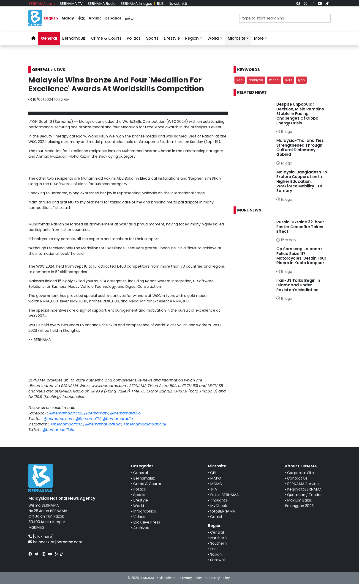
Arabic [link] (95, 18)
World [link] (213, 38)
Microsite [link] (236, 38)
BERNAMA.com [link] (41, 3)
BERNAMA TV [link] (71, 3)
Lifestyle (140, 500)
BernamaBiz (144, 478)
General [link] (49, 38)
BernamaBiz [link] (74, 38)
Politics (139, 489)
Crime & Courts (147, 483)
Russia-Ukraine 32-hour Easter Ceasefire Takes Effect (300, 226)
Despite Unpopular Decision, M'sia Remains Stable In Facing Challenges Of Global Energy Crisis (300, 113)
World (138, 505)
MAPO (215, 478)
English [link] (51, 18)
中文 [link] (81, 18)
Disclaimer (167, 578)
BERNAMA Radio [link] (101, 3)
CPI (213, 472)
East (214, 548)
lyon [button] (301, 80)
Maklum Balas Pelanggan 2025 (299, 503)
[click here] (43, 536)
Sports (139, 494)
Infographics (144, 511)
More (259, 38)
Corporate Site (300, 472)
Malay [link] (68, 18)
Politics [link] (134, 38)
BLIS (160, 3)
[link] (298, 3)
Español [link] (113, 18)
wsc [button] (240, 80)
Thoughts (218, 500)
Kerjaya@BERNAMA (304, 489)
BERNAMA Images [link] (136, 3)
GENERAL (41, 69)
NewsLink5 (178, 3)
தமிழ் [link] (129, 18)
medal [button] (274, 80)
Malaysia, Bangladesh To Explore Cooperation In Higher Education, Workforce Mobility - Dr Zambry (301, 181)
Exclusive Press (146, 522)
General (140, 472)
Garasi (216, 516)
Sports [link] (152, 38)
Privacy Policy (191, 578)
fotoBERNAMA (222, 511)
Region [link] (192, 38)
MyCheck (218, 505)
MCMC (216, 483)
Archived (141, 527)
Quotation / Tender (304, 494)
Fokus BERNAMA (224, 494)
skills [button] (288, 80)
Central (217, 532)
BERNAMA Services (304, 483)
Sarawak (218, 559)
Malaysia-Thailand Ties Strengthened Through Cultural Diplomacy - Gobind (300, 147)
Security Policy (218, 578)
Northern (218, 537)
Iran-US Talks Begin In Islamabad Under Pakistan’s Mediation (298, 285)
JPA (213, 489)
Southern (218, 543)
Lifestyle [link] (172, 38)
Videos (139, 516)
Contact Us (297, 478)
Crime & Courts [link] (106, 38)
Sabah (216, 554)
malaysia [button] (256, 80)
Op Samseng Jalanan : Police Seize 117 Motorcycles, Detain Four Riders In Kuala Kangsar (301, 256)
